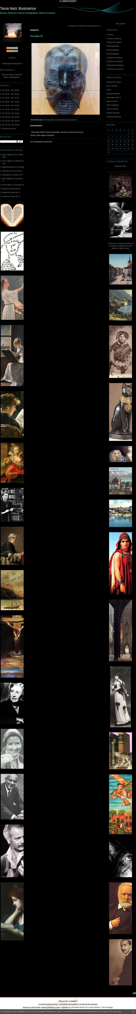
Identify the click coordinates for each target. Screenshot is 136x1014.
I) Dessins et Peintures (115, 58)
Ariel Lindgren (7, 154)
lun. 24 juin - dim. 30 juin (10, 109)
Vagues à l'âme (112, 101)
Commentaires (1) (72, 120)
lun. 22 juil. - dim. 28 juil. (10, 94)
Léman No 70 (18, 175)
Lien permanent (60, 120)
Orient (109, 90)
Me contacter (120, 23)
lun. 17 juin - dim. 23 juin (10, 113)
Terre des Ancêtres (113, 93)
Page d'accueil (84, 26)
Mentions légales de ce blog (51, 1007)
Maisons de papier (113, 113)
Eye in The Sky (112, 86)
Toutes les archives (9, 128)
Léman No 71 (15, 192)
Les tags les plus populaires (88, 1004)
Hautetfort (74, 1001)
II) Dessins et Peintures (115, 61)
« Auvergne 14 (72, 26)
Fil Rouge (20, 167)
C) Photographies (113, 54)
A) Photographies (113, 46)
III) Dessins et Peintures (115, 65)
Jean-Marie (6, 175)
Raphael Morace (8, 167)
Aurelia (4, 188)
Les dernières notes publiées (68, 1004)
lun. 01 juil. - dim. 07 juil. (10, 105)
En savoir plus (116, 1012)
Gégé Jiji (5, 171)
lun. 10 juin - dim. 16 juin (10, 117)
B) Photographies (113, 50)
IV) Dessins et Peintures (115, 69)
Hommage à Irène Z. (114, 97)
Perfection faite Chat (114, 116)
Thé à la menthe (112, 109)
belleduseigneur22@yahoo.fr (12, 63)
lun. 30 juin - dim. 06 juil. (10, 90)
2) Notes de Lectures (114, 42)
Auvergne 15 (19, 185)
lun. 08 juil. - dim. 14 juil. (10, 101)
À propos (12, 58)
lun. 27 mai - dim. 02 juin (11, 124)
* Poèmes (110, 34)
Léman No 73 (15, 196)
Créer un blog (63, 1001)
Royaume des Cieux (114, 82)
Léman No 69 (15, 188)
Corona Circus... (17, 171)
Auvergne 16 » (96, 26)
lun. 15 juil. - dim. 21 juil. (10, 98)
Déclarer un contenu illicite (31, 1007)
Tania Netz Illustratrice (18, 8)
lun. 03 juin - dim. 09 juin (10, 121)
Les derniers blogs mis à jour (48, 1004)
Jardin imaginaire (113, 105)
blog (111, 1007)
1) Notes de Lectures (114, 38)
